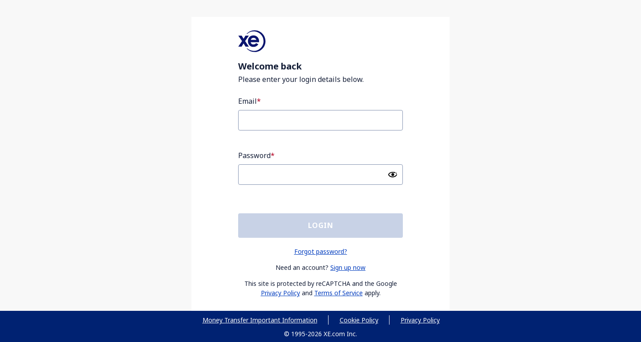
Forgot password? (320, 251)
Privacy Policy (280, 293)
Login (320, 225)
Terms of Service (338, 293)
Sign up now (347, 267)
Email (247, 101)
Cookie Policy (359, 320)
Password (254, 155)
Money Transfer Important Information (260, 320)
